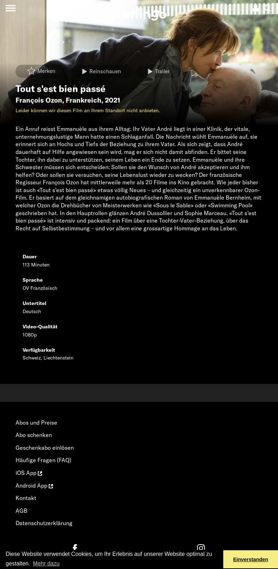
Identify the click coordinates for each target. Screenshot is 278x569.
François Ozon (39, 100)
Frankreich (83, 100)
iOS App (29, 472)
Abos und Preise (36, 422)
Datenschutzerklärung (44, 523)
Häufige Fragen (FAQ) (43, 460)
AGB (22, 510)
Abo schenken (34, 434)
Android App (34, 485)
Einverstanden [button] (250, 559)
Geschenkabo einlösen (45, 447)
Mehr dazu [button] (46, 564)
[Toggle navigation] (10, 8)
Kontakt (26, 497)
